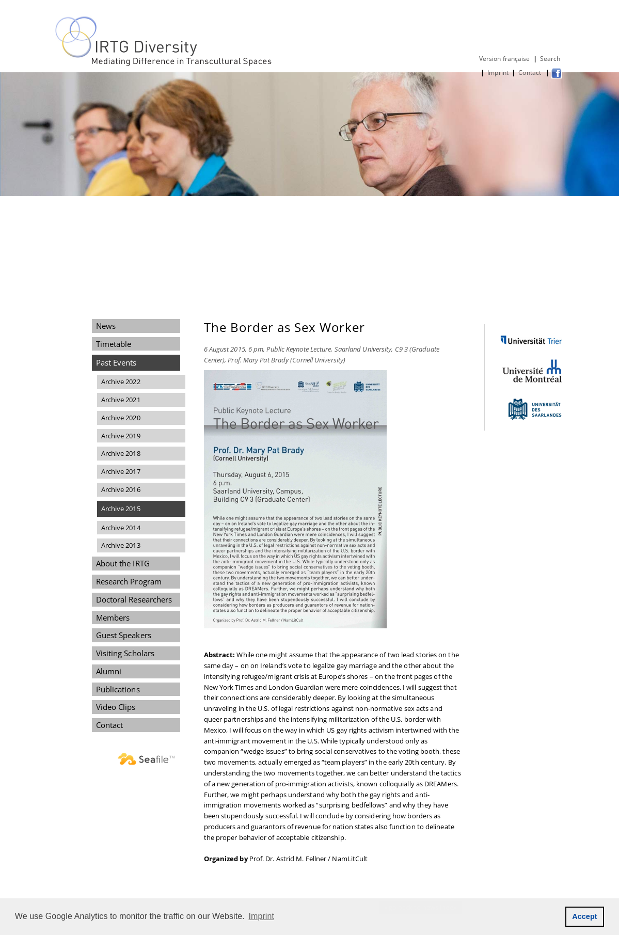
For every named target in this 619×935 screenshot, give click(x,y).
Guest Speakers (123, 635)
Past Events (116, 362)
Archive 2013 (120, 545)
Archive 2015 (120, 508)
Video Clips (116, 707)
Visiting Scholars (125, 653)
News (106, 326)
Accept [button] (584, 916)
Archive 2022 (120, 381)
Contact (530, 72)
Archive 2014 (120, 527)
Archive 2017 (120, 471)
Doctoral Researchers (134, 599)
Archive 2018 (120, 453)
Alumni (109, 671)
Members (113, 617)
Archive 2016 (120, 489)
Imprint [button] (262, 916)
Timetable (114, 344)
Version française (505, 58)
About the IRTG (123, 563)
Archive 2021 (120, 399)
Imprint (498, 72)
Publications (118, 689)
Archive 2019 (120, 435)
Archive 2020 (120, 417)
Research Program (129, 581)
